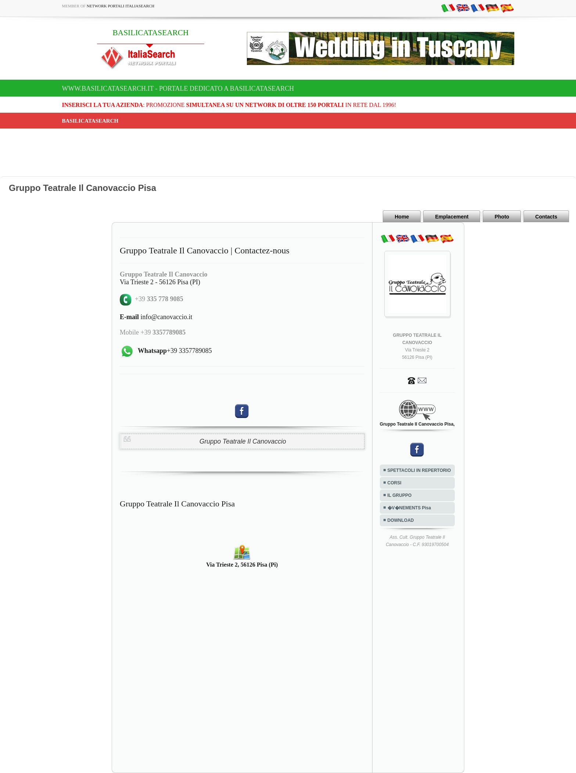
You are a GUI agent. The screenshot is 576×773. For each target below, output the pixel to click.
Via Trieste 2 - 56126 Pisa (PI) (160, 282)
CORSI (395, 482)
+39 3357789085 (175, 350)
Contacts (546, 217)
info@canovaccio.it (156, 317)
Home (402, 217)
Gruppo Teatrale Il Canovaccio (242, 441)
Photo (501, 217)
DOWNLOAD (401, 520)
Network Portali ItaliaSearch (121, 6)
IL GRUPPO (400, 495)
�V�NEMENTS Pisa (409, 507)
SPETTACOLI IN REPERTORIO (419, 470)
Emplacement (451, 217)
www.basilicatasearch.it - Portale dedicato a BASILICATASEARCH (178, 88)
